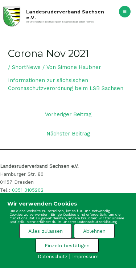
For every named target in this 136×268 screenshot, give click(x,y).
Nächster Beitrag (68, 133)
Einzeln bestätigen (67, 245)
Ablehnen (94, 231)
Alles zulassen (45, 231)
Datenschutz (52, 256)
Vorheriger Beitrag (68, 114)
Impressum (85, 256)
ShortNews (26, 67)
